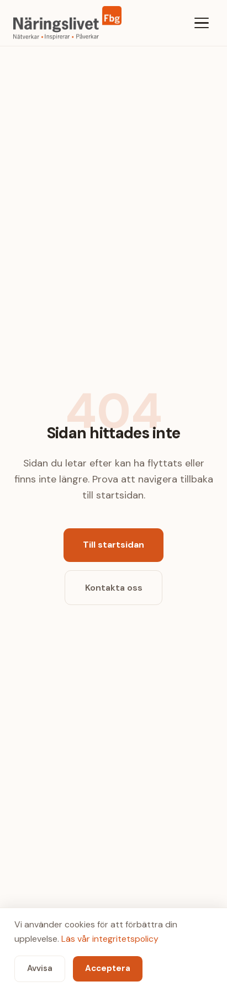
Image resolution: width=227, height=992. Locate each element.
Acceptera (107, 968)
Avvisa (39, 968)
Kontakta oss (113, 587)
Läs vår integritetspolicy (110, 939)
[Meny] (201, 23)
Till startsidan (113, 544)
